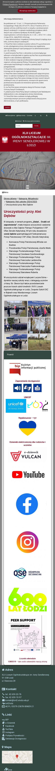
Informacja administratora (31, 121)
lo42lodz (7, 703)
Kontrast (18, 121)
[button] (3, 170)
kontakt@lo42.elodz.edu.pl (15, 700)
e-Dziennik (8, 723)
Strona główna (10, 115)
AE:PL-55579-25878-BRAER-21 (18, 706)
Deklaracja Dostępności (14, 738)
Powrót (10, 354)
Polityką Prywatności (10, 4)
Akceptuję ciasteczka (27, 11)
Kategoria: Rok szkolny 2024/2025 (21, 201)
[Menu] (27, 192)
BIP (5, 720)
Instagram (8, 732)
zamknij (7, 107)
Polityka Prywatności (13, 735)
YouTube (7, 729)
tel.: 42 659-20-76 (11, 694)
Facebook (8, 726)
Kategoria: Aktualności (28, 198)
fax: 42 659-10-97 (11, 697)
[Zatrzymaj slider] (27, 187)
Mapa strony (20, 115)
